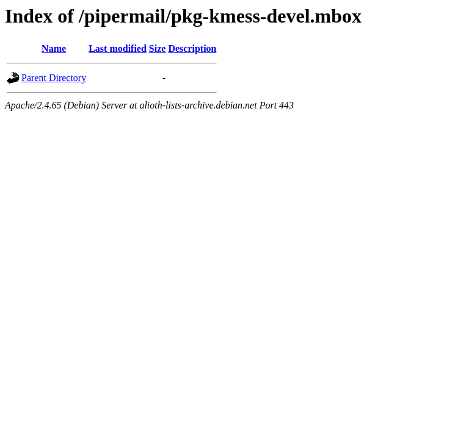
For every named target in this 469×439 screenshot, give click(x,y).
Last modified (118, 48)
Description (192, 48)
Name (54, 48)
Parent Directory (53, 78)
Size (157, 48)
